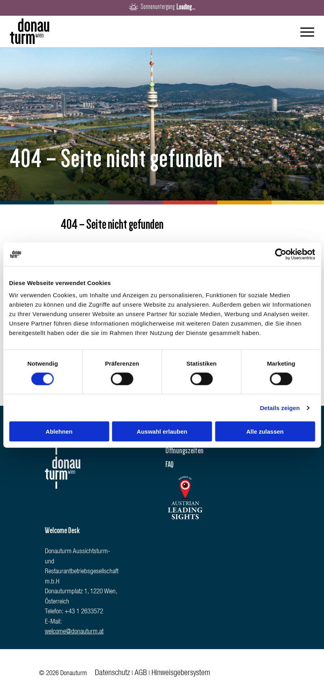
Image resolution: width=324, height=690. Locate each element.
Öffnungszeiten (184, 450)
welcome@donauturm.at (74, 632)
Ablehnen (59, 431)
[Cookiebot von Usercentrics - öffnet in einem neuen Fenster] (280, 254)
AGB (141, 673)
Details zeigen (280, 407)
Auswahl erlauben (162, 431)
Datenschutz (112, 673)
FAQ (169, 464)
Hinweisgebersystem (181, 673)
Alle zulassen (264, 431)
